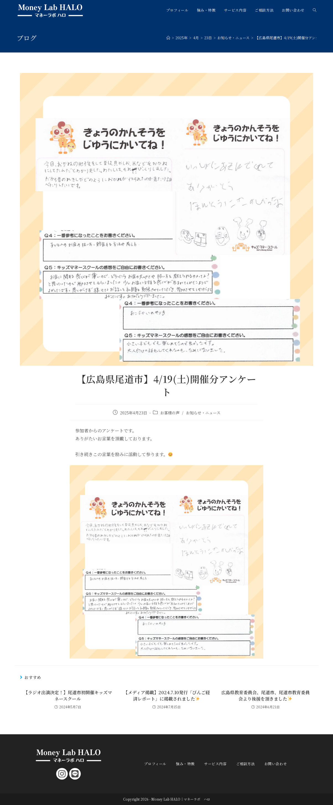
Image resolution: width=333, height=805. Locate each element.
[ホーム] (168, 37)
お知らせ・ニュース (203, 412)
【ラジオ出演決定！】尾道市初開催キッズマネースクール (68, 696)
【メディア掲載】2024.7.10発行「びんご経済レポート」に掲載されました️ (166, 696)
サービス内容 (215, 763)
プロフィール (155, 763)
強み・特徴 (185, 763)
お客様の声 (169, 412)
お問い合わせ (275, 763)
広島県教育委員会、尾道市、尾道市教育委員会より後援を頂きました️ (265, 696)
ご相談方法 (245, 763)
